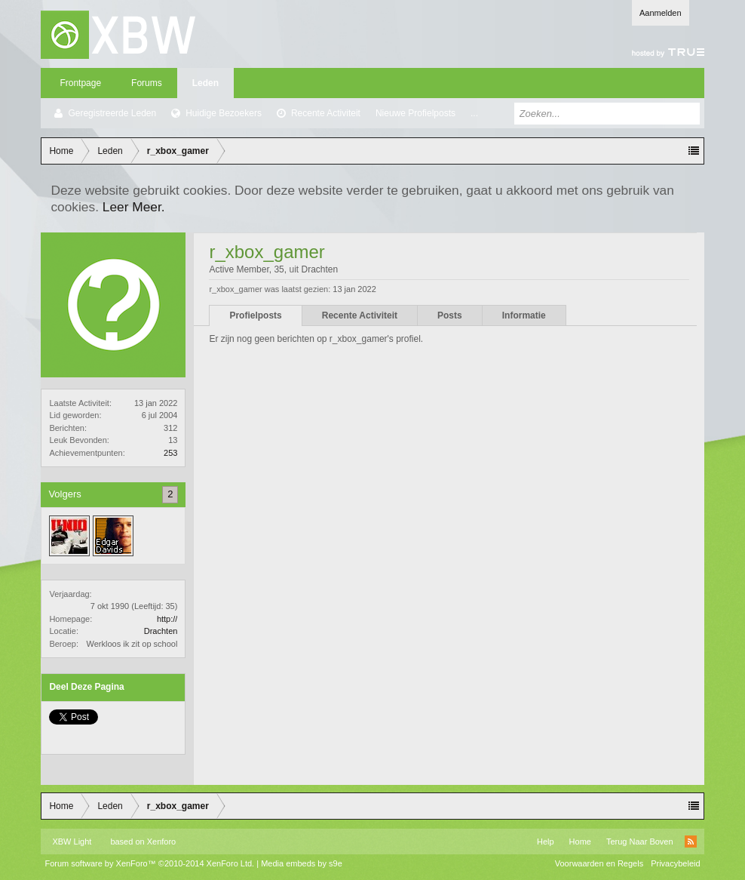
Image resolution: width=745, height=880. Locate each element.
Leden (205, 83)
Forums (146, 83)
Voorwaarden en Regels (599, 863)
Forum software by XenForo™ (149, 863)
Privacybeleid (675, 863)
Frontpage (80, 83)
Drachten (161, 630)
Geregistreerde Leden (112, 113)
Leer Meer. (134, 206)
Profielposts (255, 315)
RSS (691, 841)
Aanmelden (660, 12)
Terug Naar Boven (639, 841)
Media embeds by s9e (301, 863)
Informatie (524, 315)
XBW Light (71, 841)
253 (170, 452)
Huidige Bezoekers (223, 113)
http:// (167, 618)
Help (545, 841)
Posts (449, 315)
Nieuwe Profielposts (415, 113)
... (474, 113)
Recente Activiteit (325, 113)
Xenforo (161, 841)
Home (580, 841)
